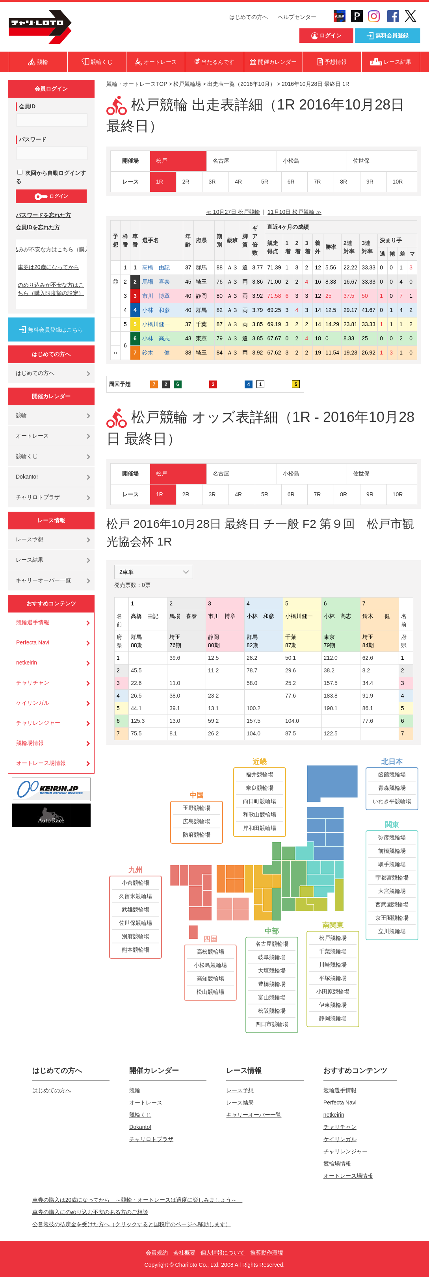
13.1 (213, 708)
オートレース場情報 (41, 763)
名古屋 (221, 161)
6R (291, 181)
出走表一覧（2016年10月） (241, 84)
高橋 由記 (161, 267)
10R (398, 181)
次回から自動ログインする (51, 177)
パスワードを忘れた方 (43, 215)
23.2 (213, 695)
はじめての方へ (248, 17)
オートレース (32, 435)
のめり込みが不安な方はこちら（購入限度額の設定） (51, 289)
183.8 (331, 695)
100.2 (253, 708)
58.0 (252, 683)
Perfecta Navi (32, 642)
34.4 (367, 683)
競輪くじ (27, 456)
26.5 (136, 695)
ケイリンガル (32, 703)
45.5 (136, 670)
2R (185, 181)
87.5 (290, 733)
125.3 (138, 721)
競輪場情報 (30, 743)
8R (343, 181)
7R (317, 181)
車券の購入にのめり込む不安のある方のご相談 (90, 1212)
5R (264, 181)
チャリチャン (32, 682)
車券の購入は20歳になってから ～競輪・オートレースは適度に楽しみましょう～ (137, 1200)
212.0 (331, 658)
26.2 (213, 733)
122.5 (331, 733)
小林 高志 (161, 338)
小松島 (291, 161)
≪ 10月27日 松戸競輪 (233, 212)
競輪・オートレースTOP (136, 84)
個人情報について (223, 1252)
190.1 (331, 708)
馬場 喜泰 (161, 281)
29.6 (290, 670)
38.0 (174, 695)
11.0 (174, 683)
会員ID (27, 106)
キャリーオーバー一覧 (43, 580)
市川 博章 (161, 296)
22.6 (136, 683)
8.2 (366, 670)
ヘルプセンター (297, 17)
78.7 (252, 670)
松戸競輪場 (187, 84)
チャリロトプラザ (38, 497)
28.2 (252, 658)
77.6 (290, 695)
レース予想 (29, 539)
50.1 (290, 658)
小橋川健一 (161, 324)
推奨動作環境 (266, 1252)
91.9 (367, 695)
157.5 (331, 683)
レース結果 (29, 560)
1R (159, 181)
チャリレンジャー (38, 723)
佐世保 (361, 161)
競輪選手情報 (32, 622)
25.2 (290, 683)
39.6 (174, 658)
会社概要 (184, 1252)
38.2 (329, 670)
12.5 (213, 658)
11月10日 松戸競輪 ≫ (294, 212)
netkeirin (26, 662)
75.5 (136, 733)
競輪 (21, 415)
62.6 (367, 658)
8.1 (173, 733)
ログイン (51, 196)
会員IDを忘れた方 (38, 227)
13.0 (174, 721)
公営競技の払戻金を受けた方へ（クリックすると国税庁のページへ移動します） (131, 1224)
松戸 (161, 161)
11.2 (213, 670)
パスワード (32, 139)
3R (211, 181)
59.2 (213, 721)
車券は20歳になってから (48, 267)
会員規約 (157, 1252)
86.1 (367, 708)
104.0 (292, 721)
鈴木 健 (161, 352)
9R (369, 181)
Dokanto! (27, 476)
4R (238, 181)
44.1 (136, 708)
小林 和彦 (161, 310)
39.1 (174, 708)
